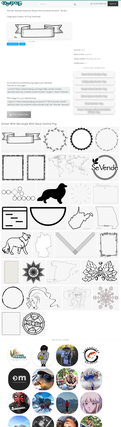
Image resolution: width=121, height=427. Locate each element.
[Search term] (58, 3)
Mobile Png (33, 402)
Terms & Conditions (101, 388)
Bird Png (75, 388)
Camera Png (55, 385)
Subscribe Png (34, 382)
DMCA (22, 44)
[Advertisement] (39, 63)
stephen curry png (15, 409)
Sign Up (113, 4)
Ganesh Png (76, 402)
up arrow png (13, 406)
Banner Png (76, 405)
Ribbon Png (33, 395)
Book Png (75, 398)
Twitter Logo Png (36, 385)
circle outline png (14, 396)
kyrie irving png (14, 399)
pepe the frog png (15, 393)
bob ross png (13, 386)
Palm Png (54, 382)
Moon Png (54, 395)
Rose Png (32, 392)
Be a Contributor (98, 4)
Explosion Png (56, 402)
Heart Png (32, 405)
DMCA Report (99, 392)
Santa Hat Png (34, 388)
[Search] (75, 4)
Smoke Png (55, 392)
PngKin (31, 398)
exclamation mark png (16, 403)
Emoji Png (75, 395)
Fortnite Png (55, 405)
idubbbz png (12, 389)
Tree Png (54, 388)
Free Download (19, 114)
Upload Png (98, 398)
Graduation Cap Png (58, 398)
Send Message (13, 44)
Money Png (76, 382)
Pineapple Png (77, 392)
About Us (97, 382)
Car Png (74, 385)
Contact (96, 385)
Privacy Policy (98, 395)
